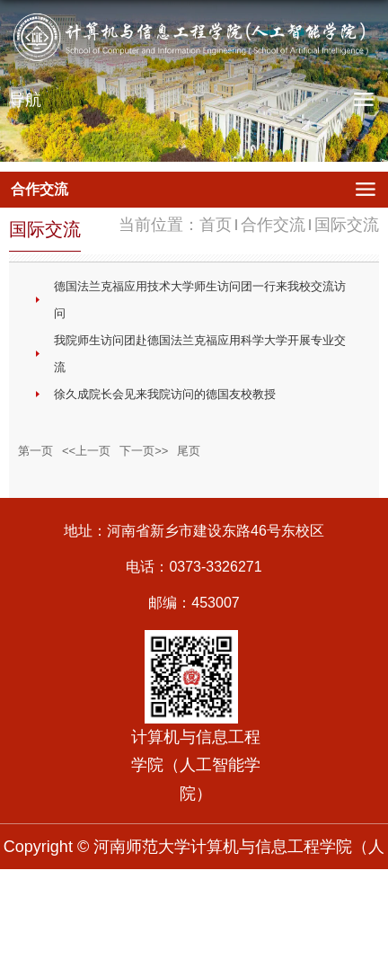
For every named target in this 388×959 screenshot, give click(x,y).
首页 (215, 225)
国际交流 (346, 225)
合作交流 (273, 225)
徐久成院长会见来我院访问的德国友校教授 (165, 394)
